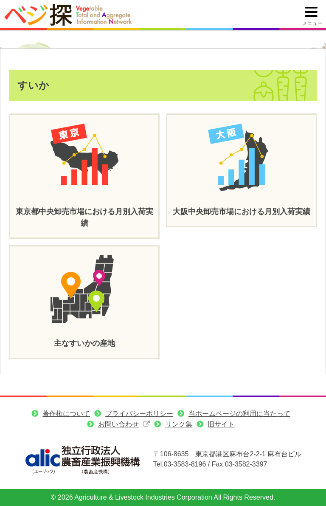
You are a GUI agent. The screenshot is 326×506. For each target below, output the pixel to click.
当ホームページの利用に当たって (239, 413)
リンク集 (178, 424)
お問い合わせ (118, 424)
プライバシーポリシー (139, 413)
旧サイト (221, 424)
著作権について (66, 413)
